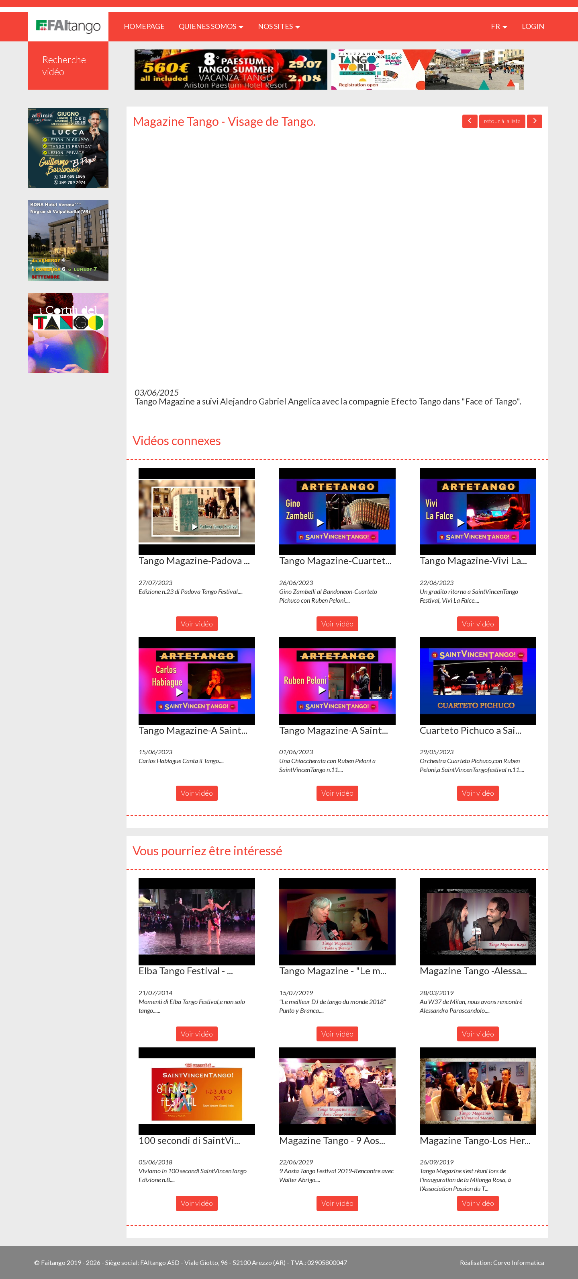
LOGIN (533, 26)
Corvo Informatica (518, 1262)
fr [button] (499, 26)
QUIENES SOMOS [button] (211, 26)
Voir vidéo (197, 623)
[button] (197, 512)
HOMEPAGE (147, 26)
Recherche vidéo (64, 65)
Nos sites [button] (279, 26)
